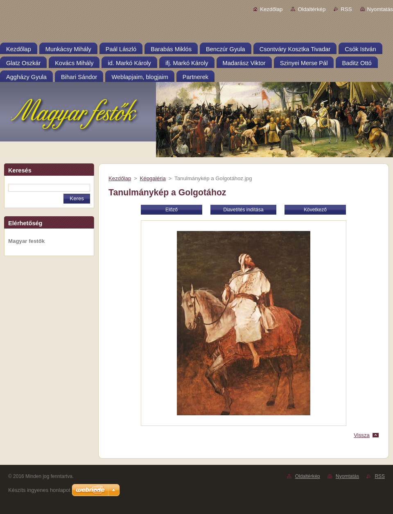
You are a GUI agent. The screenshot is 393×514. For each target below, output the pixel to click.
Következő (315, 210)
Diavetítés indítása (243, 210)
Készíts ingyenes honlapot (39, 490)
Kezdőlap (271, 9)
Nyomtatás (380, 9)
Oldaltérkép (311, 9)
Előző (171, 210)
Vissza (362, 435)
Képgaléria (152, 178)
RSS (346, 9)
